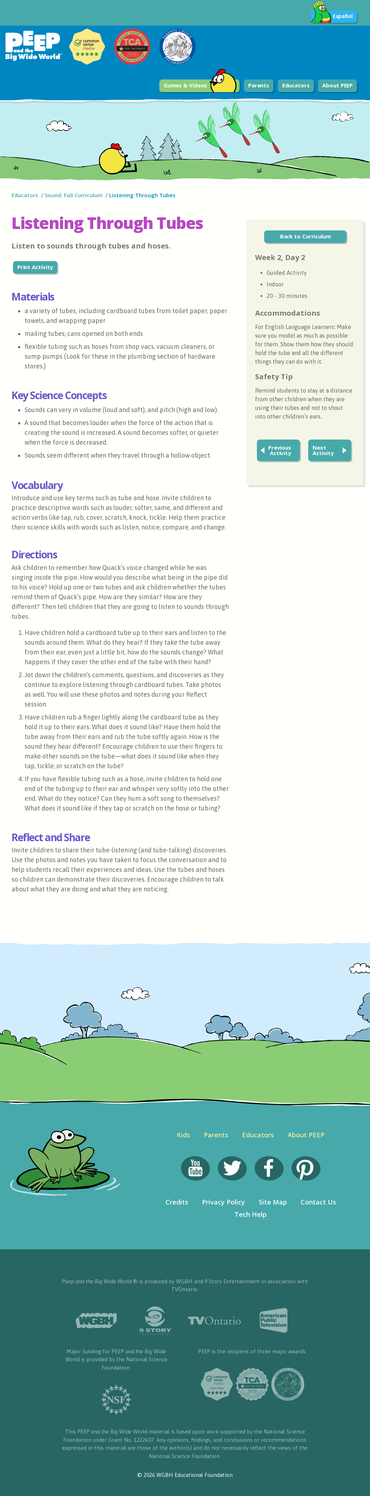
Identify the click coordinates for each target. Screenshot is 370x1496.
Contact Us (318, 1202)
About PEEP (337, 85)
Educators (296, 85)
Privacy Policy (223, 1202)
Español (331, 16)
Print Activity (35, 267)
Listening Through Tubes (143, 195)
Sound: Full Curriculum (74, 195)
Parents (258, 85)
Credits (176, 1202)
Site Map (273, 1202)
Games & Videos (200, 85)
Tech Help (251, 1214)
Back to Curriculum (305, 236)
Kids (183, 1134)
